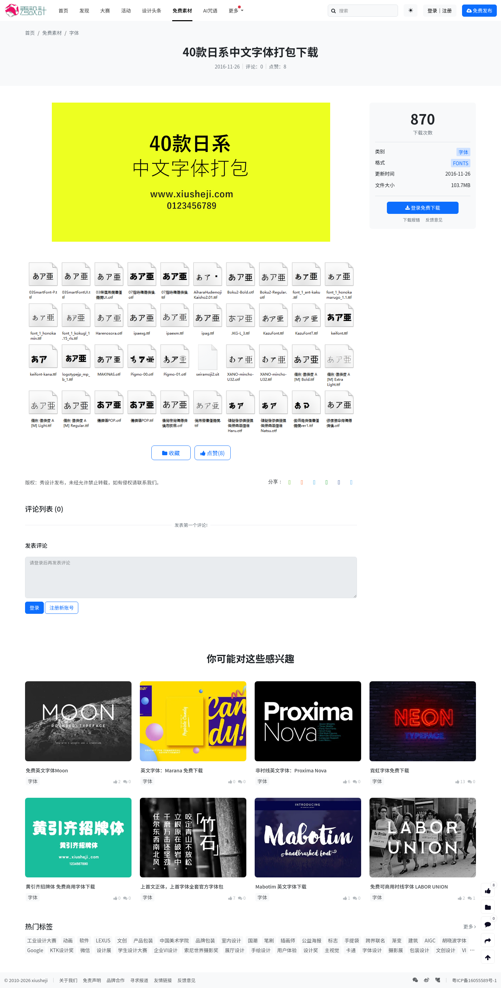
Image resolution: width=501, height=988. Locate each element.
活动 (126, 10)
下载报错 (411, 220)
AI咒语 (210, 10)
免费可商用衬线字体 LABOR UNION (409, 886)
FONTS (460, 163)
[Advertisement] (422, 277)
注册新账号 (61, 607)
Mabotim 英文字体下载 (281, 886)
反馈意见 (434, 220)
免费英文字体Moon (47, 770)
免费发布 (479, 10)
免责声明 (92, 980)
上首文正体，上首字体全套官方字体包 (182, 886)
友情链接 (163, 980)
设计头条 (151, 10)
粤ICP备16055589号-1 (474, 980)
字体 (74, 32)
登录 (34, 607)
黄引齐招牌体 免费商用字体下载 (60, 886)
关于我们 (68, 980)
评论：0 (254, 66)
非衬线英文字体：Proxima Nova (291, 770)
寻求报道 (139, 980)
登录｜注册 (440, 10)
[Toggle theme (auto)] (411, 10)
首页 (63, 10)
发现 (84, 10)
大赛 (105, 10)
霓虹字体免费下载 (389, 770)
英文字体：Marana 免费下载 (172, 770)
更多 (469, 926)
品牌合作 (115, 980)
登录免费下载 (422, 207)
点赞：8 (277, 66)
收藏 (171, 453)
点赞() (212, 453)
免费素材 (182, 10)
